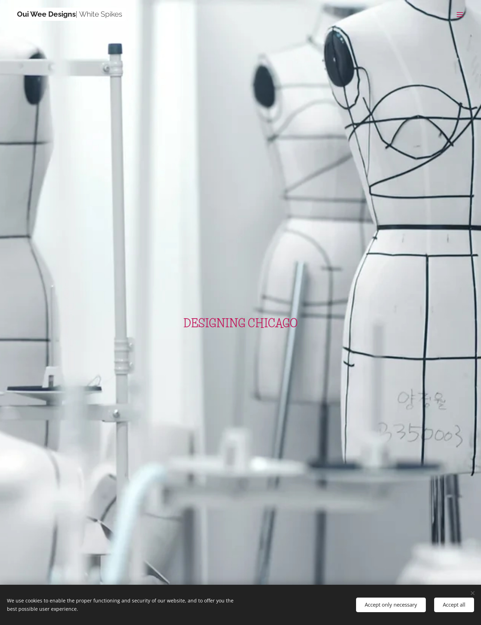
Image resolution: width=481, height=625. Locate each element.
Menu (460, 14)
